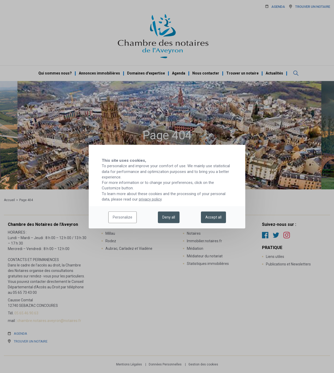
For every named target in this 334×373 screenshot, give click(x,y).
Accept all (213, 217)
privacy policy (150, 199)
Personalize (122, 217)
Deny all (168, 217)
